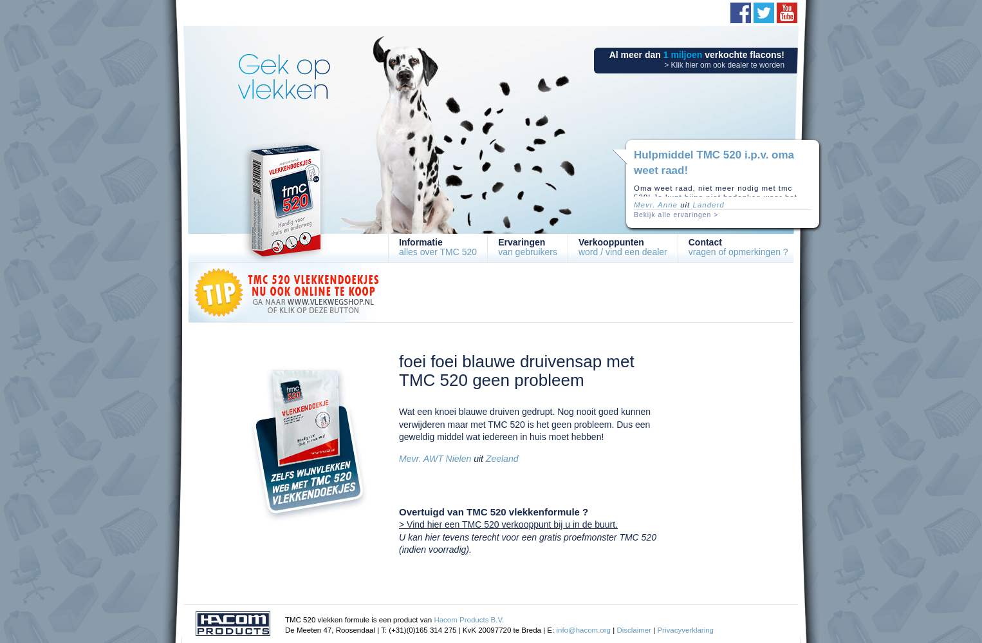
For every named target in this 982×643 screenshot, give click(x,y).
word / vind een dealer (623, 247)
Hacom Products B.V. (469, 620)
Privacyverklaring (685, 630)
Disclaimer (633, 630)
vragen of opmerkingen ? (738, 247)
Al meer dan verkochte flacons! (696, 60)
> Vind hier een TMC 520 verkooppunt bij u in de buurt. (508, 524)
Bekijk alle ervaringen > (676, 214)
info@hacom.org (583, 630)
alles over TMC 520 (438, 247)
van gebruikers (527, 247)
